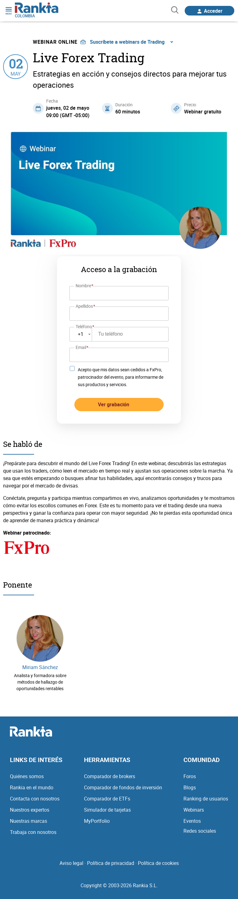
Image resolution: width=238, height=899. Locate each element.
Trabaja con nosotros (33, 832)
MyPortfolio (97, 820)
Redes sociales (199, 830)
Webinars (193, 809)
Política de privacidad (110, 863)
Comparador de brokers (109, 776)
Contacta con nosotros (35, 798)
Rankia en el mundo (31, 787)
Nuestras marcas (28, 820)
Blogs (189, 787)
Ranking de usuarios (205, 798)
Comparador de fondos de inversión (123, 787)
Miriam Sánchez (40, 667)
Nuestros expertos (29, 809)
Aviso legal (71, 863)
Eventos (192, 820)
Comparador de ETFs (107, 798)
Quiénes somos (27, 776)
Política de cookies (158, 863)
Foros (189, 776)
